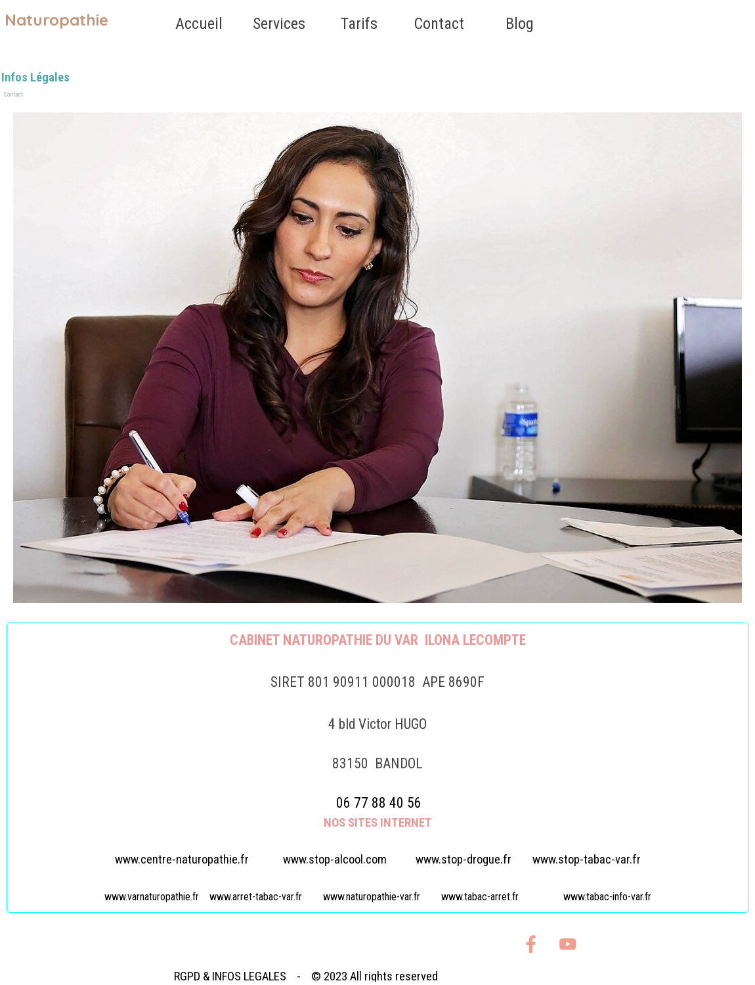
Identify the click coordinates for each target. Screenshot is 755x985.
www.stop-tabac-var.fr (586, 859)
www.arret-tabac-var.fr (255, 896)
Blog (520, 23)
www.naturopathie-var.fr (371, 896)
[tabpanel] (377, 768)
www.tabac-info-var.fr (607, 896)
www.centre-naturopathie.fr (182, 859)
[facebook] (531, 944)
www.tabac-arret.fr (480, 896)
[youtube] (567, 944)
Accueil (199, 23)
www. (463, 859)
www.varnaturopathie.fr (151, 896)
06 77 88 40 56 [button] (378, 803)
